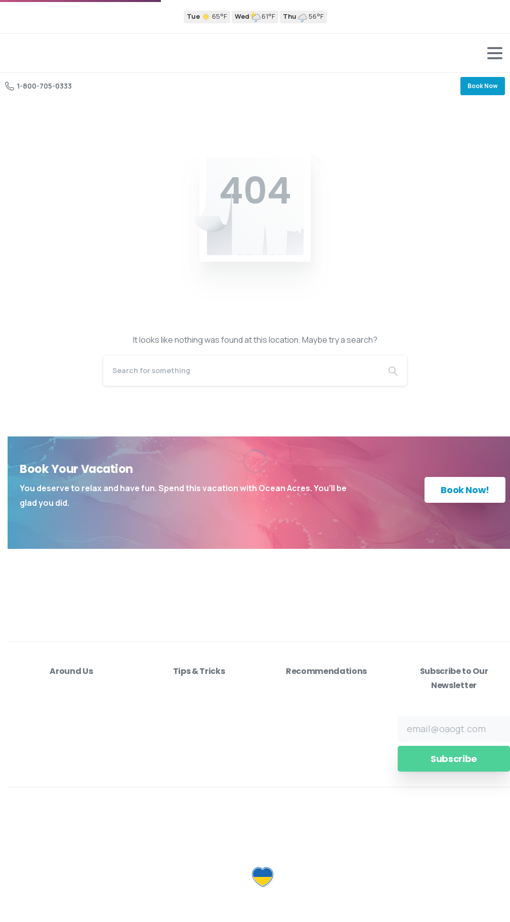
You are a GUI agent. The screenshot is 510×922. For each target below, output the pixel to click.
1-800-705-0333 (38, 86)
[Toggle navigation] (495, 53)
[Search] (241, 370)
